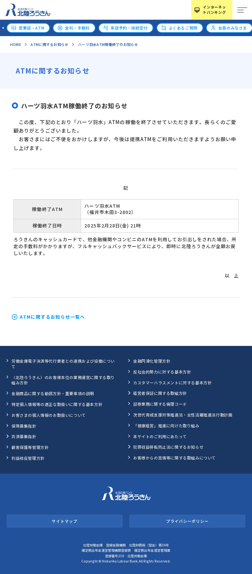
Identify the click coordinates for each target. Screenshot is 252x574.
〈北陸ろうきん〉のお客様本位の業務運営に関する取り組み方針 (63, 380)
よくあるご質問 (183, 28)
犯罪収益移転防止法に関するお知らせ (168, 447)
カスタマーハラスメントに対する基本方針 (172, 382)
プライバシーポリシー (187, 521)
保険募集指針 (23, 426)
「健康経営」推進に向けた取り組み (166, 425)
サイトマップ (64, 521)
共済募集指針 (23, 436)
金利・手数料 (77, 28)
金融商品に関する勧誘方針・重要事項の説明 (52, 393)
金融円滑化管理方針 (151, 361)
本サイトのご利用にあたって (160, 436)
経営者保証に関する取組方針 (160, 393)
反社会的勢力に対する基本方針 (162, 371)
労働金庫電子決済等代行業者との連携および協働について (63, 363)
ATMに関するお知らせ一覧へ (52, 317)
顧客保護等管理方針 (30, 447)
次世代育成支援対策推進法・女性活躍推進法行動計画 (182, 414)
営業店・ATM (31, 28)
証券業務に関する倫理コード (160, 404)
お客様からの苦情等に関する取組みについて (174, 457)
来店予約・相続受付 (129, 28)
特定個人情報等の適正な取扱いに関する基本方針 (56, 404)
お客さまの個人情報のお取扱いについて (48, 415)
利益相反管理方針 (28, 458)
